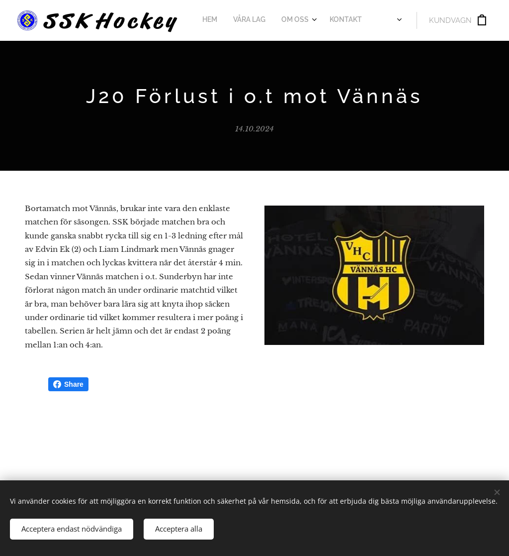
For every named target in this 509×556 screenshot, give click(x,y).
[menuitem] (216, 20)
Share (68, 384)
